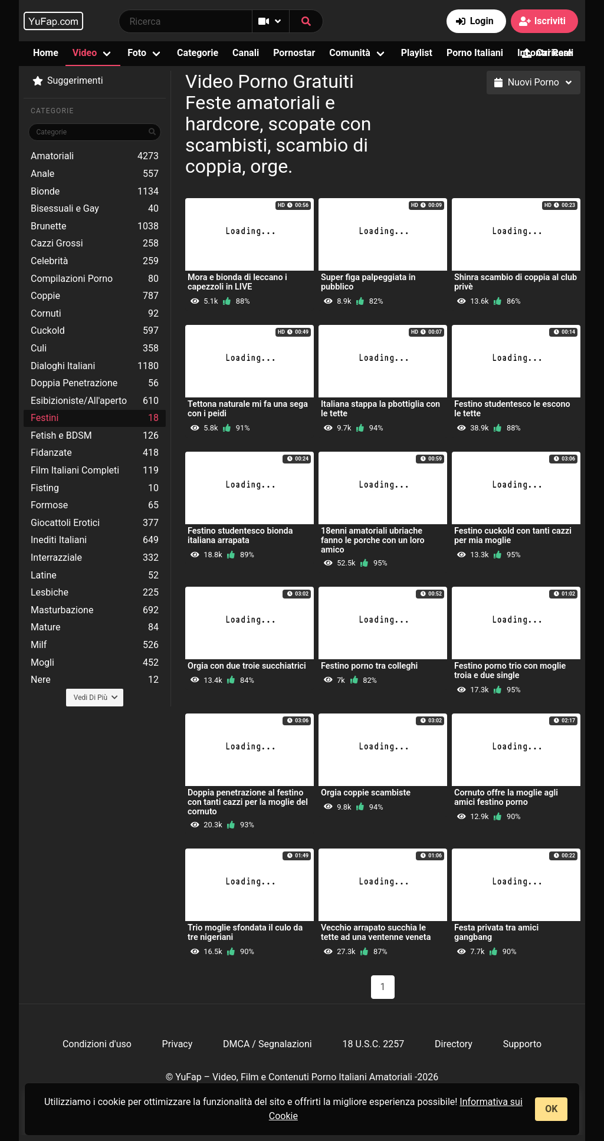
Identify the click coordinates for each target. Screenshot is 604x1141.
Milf (95, 645)
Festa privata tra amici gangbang (496, 932)
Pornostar (294, 52)
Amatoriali (95, 156)
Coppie (95, 296)
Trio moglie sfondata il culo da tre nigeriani (245, 932)
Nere (95, 680)
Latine (95, 575)
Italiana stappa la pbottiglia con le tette (380, 409)
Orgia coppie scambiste (366, 793)
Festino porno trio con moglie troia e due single (510, 670)
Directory (453, 1044)
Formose (95, 505)
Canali (245, 52)
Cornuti (95, 314)
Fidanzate (95, 453)
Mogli (95, 663)
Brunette (95, 226)
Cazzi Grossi (95, 243)
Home (45, 52)
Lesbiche (95, 593)
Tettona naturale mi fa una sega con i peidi (248, 409)
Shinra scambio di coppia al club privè (515, 282)
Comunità (349, 52)
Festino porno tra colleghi (369, 666)
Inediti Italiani (95, 540)
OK (551, 1108)
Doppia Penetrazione (95, 383)
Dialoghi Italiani (95, 366)
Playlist (416, 52)
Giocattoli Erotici (95, 523)
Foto (136, 52)
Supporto (522, 1044)
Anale (95, 174)
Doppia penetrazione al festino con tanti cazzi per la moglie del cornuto (248, 802)
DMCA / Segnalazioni (267, 1044)
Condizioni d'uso (97, 1044)
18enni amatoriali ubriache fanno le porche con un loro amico (373, 540)
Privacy (177, 1044)
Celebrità (95, 261)
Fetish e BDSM (95, 436)
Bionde (95, 192)
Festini (95, 418)
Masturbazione (95, 610)
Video (85, 52)
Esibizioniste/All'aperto (95, 401)
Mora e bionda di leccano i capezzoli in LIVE (237, 282)
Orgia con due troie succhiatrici (247, 666)
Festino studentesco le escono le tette (512, 409)
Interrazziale (95, 558)
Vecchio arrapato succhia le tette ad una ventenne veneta (376, 932)
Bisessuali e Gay (95, 209)
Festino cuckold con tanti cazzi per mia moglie (513, 535)
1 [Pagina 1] (383, 986)
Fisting (95, 488)
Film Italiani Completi (95, 470)
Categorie (197, 52)
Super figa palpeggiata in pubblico (368, 282)
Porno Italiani (475, 52)
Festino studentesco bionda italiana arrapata (240, 535)
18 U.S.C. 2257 (373, 1044)
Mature (95, 627)
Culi (95, 348)
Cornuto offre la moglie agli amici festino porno (506, 797)
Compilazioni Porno (95, 279)
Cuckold (95, 331)
